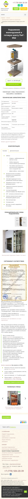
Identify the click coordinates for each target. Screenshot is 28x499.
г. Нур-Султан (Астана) (15, 464)
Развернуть (13, 427)
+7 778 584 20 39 (20, 2)
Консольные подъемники (9, 449)
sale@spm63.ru (6, 468)
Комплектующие (7, 458)
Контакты (11, 369)
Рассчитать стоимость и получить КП (14, 382)
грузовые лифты (16, 480)
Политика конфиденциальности (9, 478)
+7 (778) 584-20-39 (14, 470)
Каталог (4, 444)
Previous (5, 241)
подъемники (23, 480)
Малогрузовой (15, 101)
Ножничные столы (7, 454)
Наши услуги (6, 436)
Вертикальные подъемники (10, 460)
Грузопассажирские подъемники (12, 453)
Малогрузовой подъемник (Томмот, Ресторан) (14, 255)
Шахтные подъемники (8, 447)
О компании (6, 431)
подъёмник (10, 337)
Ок (25, 491)
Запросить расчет (13, 84)
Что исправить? (6, 417)
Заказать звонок (16, 8)
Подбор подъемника (8, 434)
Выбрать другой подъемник (8, 141)
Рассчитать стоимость (24, 8)
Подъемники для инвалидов (10, 456)
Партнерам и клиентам (8, 438)
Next (22, 241)
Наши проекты (6, 439)
